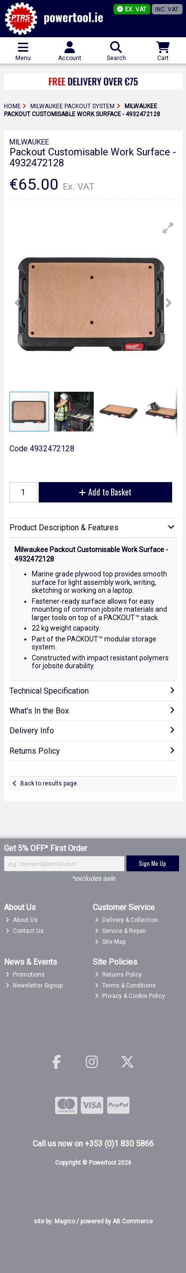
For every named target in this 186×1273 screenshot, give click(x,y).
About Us (21, 920)
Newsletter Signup (33, 985)
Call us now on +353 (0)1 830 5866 (93, 1143)
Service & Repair (120, 930)
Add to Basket (105, 492)
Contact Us (24, 930)
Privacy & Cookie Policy (130, 995)
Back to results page (48, 783)
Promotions (25, 974)
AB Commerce (133, 1221)
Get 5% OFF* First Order (45, 848)
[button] (168, 228)
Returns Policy (118, 974)
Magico (65, 1221)
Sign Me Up (152, 863)
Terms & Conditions (125, 985)
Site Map (110, 941)
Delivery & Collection (126, 920)
